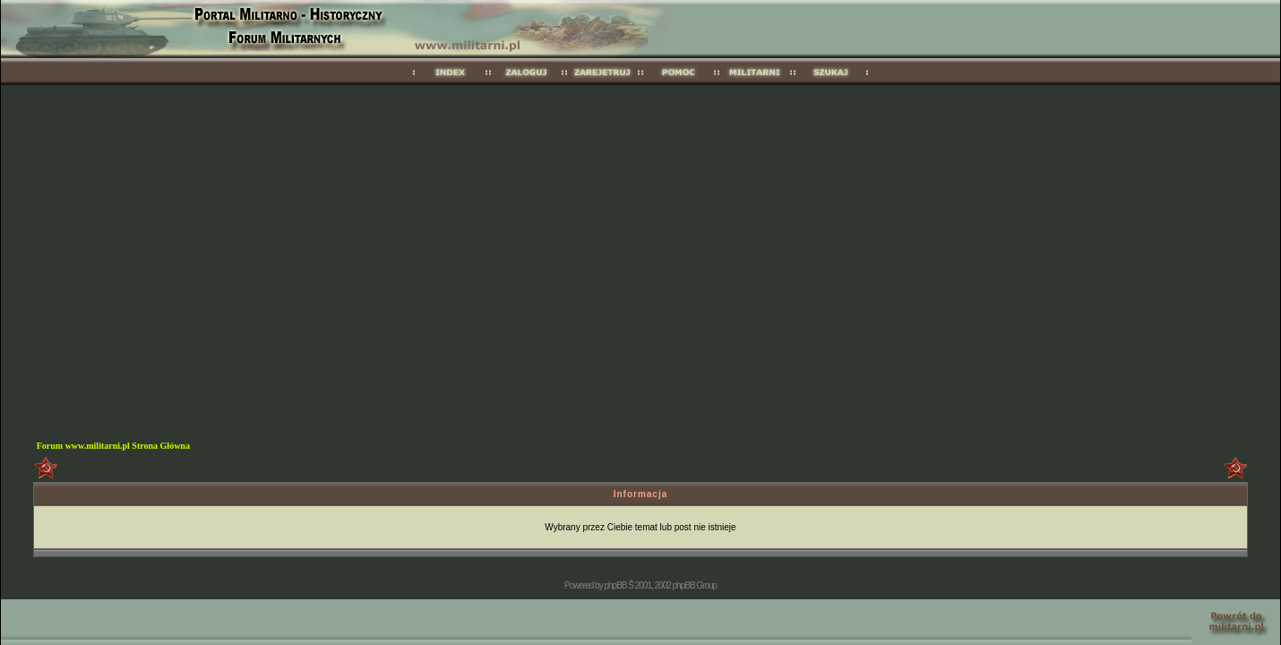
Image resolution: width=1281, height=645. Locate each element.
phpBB (615, 585)
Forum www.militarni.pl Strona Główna (113, 446)
